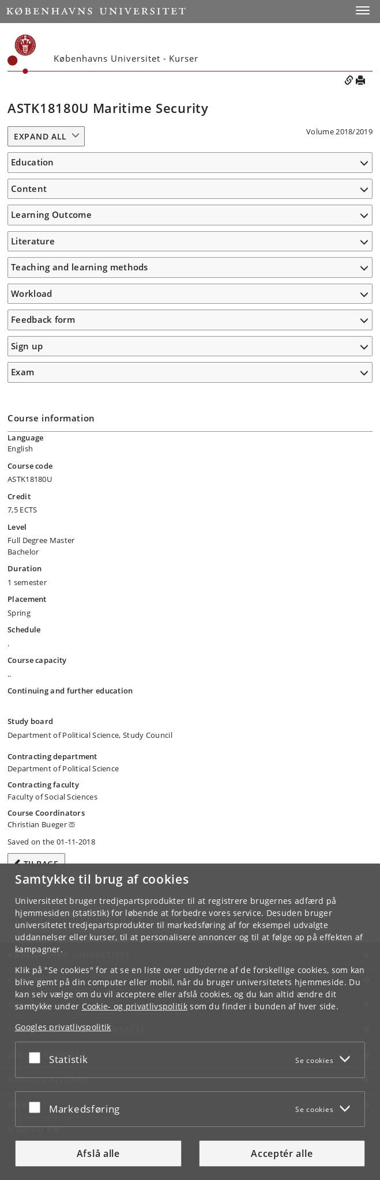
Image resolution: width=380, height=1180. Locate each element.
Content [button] (29, 188)
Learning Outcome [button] (51, 214)
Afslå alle (98, 1153)
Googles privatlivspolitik (63, 1026)
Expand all (40, 136)
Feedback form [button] (43, 319)
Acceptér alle (282, 1153)
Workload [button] (31, 293)
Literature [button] (33, 241)
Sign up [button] (27, 346)
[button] (362, 10)
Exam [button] (22, 372)
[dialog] (190, 1022)
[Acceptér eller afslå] (37, 1057)
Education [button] (32, 162)
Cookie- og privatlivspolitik (134, 1006)
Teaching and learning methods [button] (79, 267)
